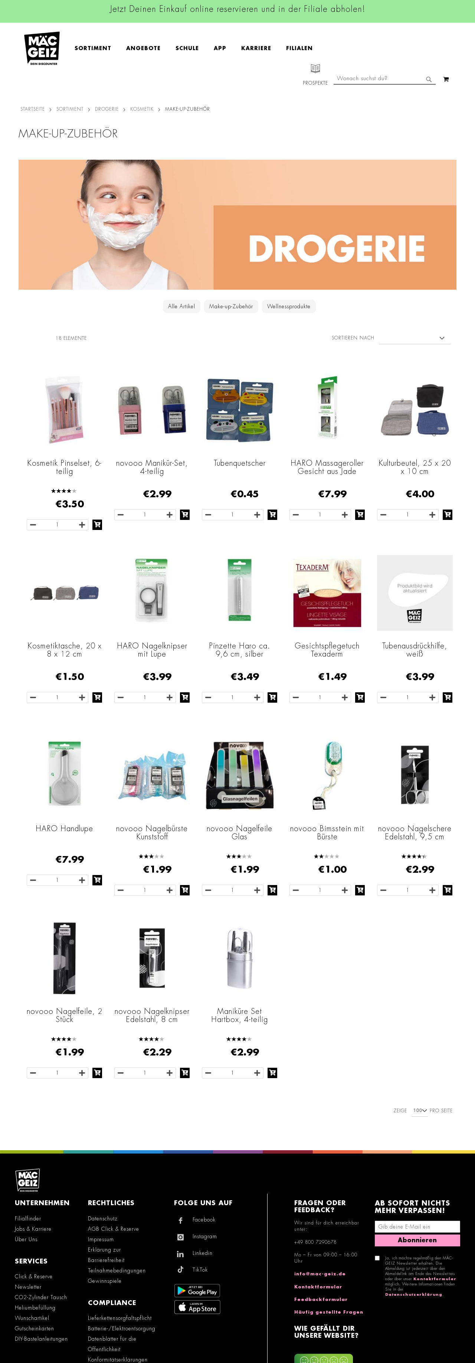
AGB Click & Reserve (113, 1229)
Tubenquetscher (240, 463)
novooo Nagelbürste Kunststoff (152, 832)
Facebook (204, 1219)
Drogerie (107, 109)
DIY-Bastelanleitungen (41, 1338)
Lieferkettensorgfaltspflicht (120, 1318)
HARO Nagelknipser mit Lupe (152, 650)
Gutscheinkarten (34, 1328)
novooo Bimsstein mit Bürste (327, 832)
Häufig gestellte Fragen (328, 1312)
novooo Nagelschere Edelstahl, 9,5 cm (415, 832)
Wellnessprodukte (289, 306)
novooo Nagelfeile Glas (239, 832)
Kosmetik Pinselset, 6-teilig (64, 467)
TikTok (200, 1269)
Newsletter (28, 1286)
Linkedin (203, 1253)
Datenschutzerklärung (413, 1295)
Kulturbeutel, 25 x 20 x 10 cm (415, 467)
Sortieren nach (353, 338)
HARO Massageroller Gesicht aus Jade (327, 467)
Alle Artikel (181, 306)
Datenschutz (103, 1218)
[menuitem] (97, 48)
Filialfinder (28, 1218)
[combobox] (385, 79)
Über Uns (26, 1239)
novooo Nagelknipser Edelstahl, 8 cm (152, 1015)
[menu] (197, 48)
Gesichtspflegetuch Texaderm (327, 650)
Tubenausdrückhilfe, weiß (414, 650)
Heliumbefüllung (35, 1307)
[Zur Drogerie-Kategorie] (237, 225)
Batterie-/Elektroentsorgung (121, 1328)
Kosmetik (142, 109)
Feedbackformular (321, 1299)
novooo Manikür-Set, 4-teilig (152, 467)
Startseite (32, 109)
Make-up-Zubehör (231, 306)
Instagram (205, 1236)
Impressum (101, 1239)
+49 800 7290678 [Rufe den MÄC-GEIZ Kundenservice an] (315, 1242)
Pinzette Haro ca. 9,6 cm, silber (239, 650)
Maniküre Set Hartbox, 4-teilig (239, 1015)
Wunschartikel (32, 1318)
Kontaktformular (318, 1287)
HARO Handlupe (64, 828)
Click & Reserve (34, 1276)
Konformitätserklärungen (118, 1359)
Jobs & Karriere (33, 1229)
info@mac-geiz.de (320, 1274)
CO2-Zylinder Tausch (41, 1297)
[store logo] (42, 48)
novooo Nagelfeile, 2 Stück (64, 1015)
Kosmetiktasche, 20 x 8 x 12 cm (64, 650)
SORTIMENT (69, 109)
